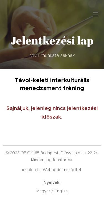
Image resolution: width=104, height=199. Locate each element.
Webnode (52, 169)
